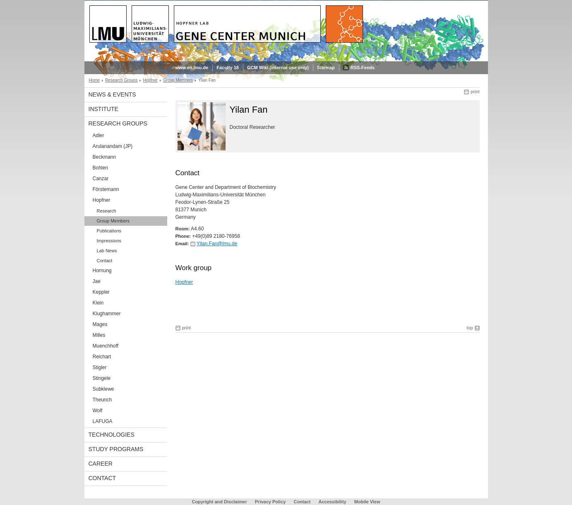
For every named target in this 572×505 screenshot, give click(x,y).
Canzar (101, 178)
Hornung (102, 270)
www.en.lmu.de (192, 67)
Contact (105, 260)
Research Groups (121, 80)
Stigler (100, 367)
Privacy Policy (270, 501)
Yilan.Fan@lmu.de (217, 243)
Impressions (109, 240)
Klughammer (107, 314)
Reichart (102, 357)
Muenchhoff (106, 346)
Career (101, 463)
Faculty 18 (227, 67)
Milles (99, 335)
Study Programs (116, 449)
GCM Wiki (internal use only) (278, 67)
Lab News (107, 250)
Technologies (112, 434)
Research (106, 210)
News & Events (112, 94)
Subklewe (103, 389)
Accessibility (332, 501)
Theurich (102, 400)
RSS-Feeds (363, 67)
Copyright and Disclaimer (219, 501)
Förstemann (106, 189)
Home (94, 80)
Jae (97, 281)
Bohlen (100, 168)
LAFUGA (103, 421)
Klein (98, 303)
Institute (103, 109)
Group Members (178, 80)
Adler (98, 135)
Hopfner (150, 80)
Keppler (101, 292)
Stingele (102, 378)
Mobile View (367, 501)
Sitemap (326, 67)
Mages (100, 324)
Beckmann (104, 157)
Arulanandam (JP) (113, 146)
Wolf (98, 410)
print (475, 91)
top (469, 327)
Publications (109, 230)
